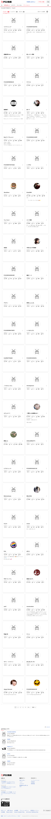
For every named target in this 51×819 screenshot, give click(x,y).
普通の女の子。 (30, 578)
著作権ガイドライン (35, 810)
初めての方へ (22, 780)
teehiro (8, 753)
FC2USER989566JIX (9, 82)
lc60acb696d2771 (31, 440)
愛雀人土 (6, 440)
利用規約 (33, 782)
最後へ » (34, 707)
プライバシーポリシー (24, 810)
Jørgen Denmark (8, 689)
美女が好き (29, 496)
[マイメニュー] (48, 5)
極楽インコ (29, 275)
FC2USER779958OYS (5, 8)
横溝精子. (6, 109)
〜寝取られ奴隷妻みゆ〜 (32, 413)
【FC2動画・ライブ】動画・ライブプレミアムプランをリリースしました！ (8, 793)
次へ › (29, 707)
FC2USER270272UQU (9, 164)
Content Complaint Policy (19, 812)
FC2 (4, 2)
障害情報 (33, 783)
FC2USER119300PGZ (11, 731)
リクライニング (7, 26)
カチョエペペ (7, 413)
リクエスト (22, 783)
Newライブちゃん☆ (8, 137)
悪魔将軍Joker (7, 54)
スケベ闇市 (29, 220)
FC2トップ (3, 810)
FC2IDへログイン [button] (31, 1)
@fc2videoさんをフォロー (45, 815)
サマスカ (29, 82)
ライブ (5, 815)
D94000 (8, 739)
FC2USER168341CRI (32, 689)
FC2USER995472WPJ (9, 330)
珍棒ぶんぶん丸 (30, 302)
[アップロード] (1, 5)
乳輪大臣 (6, 634)
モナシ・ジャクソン (8, 661)
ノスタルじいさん (8, 385)
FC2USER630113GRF (32, 137)
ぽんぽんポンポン (31, 661)
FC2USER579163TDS (32, 26)
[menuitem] (48, 2)
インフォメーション (35, 780)
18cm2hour (6, 192)
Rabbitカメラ (9, 746)
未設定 (5, 247)
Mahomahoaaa (7, 496)
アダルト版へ (41, 1)
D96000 (8, 761)
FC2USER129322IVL (32, 358)
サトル (28, 634)
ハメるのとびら (30, 330)
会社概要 (16, 810)
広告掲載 (3, 812)
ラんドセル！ (7, 220)
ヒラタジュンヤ (7, 468)
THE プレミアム (7, 578)
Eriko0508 (29, 192)
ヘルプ (21, 782)
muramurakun (30, 606)
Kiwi (5, 551)
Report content (9, 812)
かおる (28, 523)
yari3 (5, 606)
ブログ (18, 815)
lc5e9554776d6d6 (8, 358)
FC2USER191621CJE (32, 468)
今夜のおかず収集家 (31, 247)
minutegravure (30, 385)
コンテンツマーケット (12, 815)
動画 (2, 815)
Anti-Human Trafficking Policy (32, 812)
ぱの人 (28, 551)
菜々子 (28, 109)
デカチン (6, 302)
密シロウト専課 (30, 54)
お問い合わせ (10, 810)
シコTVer (29, 164)
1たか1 (5, 523)
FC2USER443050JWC (9, 275)
